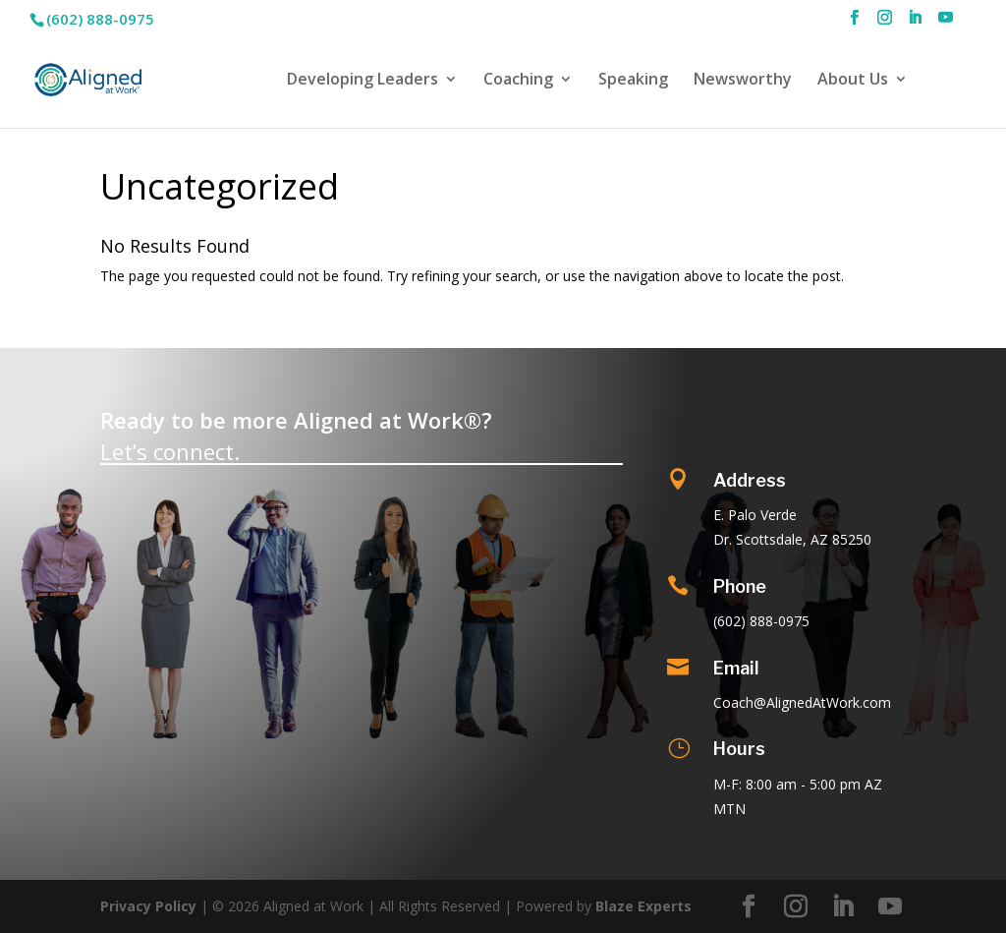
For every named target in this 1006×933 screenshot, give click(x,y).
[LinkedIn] (915, 23)
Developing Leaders (362, 80)
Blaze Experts (643, 906)
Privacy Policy (148, 906)
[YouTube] (945, 23)
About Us (852, 80)
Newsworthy (743, 80)
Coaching (518, 80)
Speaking (633, 80)
